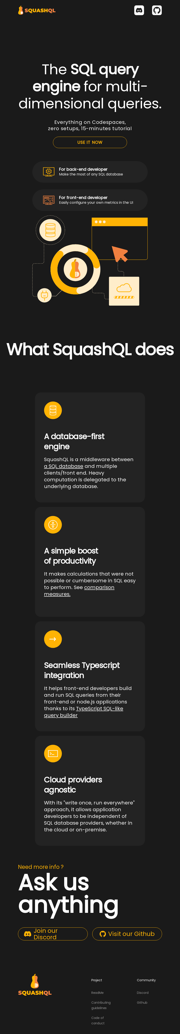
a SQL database (63, 466)
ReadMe (97, 992)
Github (142, 1002)
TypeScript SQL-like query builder (83, 712)
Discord (142, 992)
